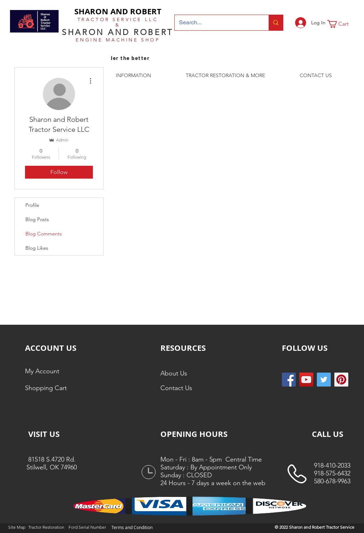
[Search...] (216, 22)
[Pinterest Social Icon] (341, 380)
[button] (342, 24)
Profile (32, 205)
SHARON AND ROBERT (117, 11)
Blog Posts (37, 219)
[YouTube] (306, 380)
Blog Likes (36, 248)
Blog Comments (43, 233)
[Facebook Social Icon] (289, 380)
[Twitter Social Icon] (324, 380)
